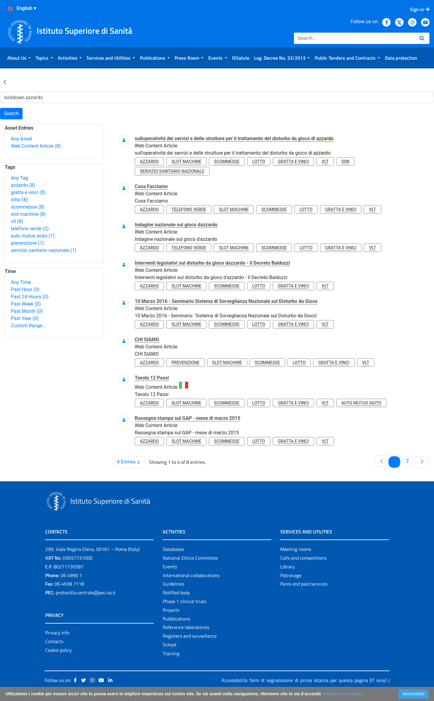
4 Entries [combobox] (131, 462)
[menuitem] (19, 58)
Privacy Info (57, 632)
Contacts (54, 641)
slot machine (28, 214)
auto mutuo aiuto (33, 236)
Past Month (27, 311)
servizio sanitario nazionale (43, 250)
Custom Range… (28, 325)
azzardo (23, 185)
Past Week (26, 304)
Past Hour (25, 289)
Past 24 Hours (30, 297)
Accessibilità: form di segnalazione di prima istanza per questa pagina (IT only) (304, 680)
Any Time (21, 282)
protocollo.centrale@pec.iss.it (86, 592)
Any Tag (19, 178)
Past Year (25, 318)
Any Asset (21, 139)
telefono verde (30, 228)
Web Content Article (36, 146)
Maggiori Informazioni (342, 693)
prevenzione (27, 243)
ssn (345, 161)
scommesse (27, 207)
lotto (19, 200)
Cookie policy (58, 650)
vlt (17, 221)
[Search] (354, 38)
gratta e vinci (28, 192)
